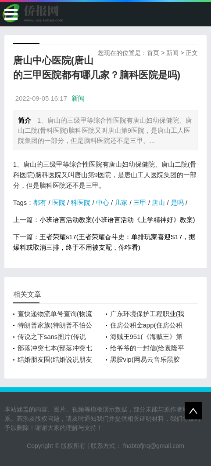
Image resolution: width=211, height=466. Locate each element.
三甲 (140, 202)
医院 (58, 202)
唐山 (158, 202)
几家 (121, 202)
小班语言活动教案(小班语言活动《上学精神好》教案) (117, 219)
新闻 (172, 52)
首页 (153, 52)
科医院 (80, 202)
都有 (39, 202)
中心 (102, 202)
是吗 (177, 202)
